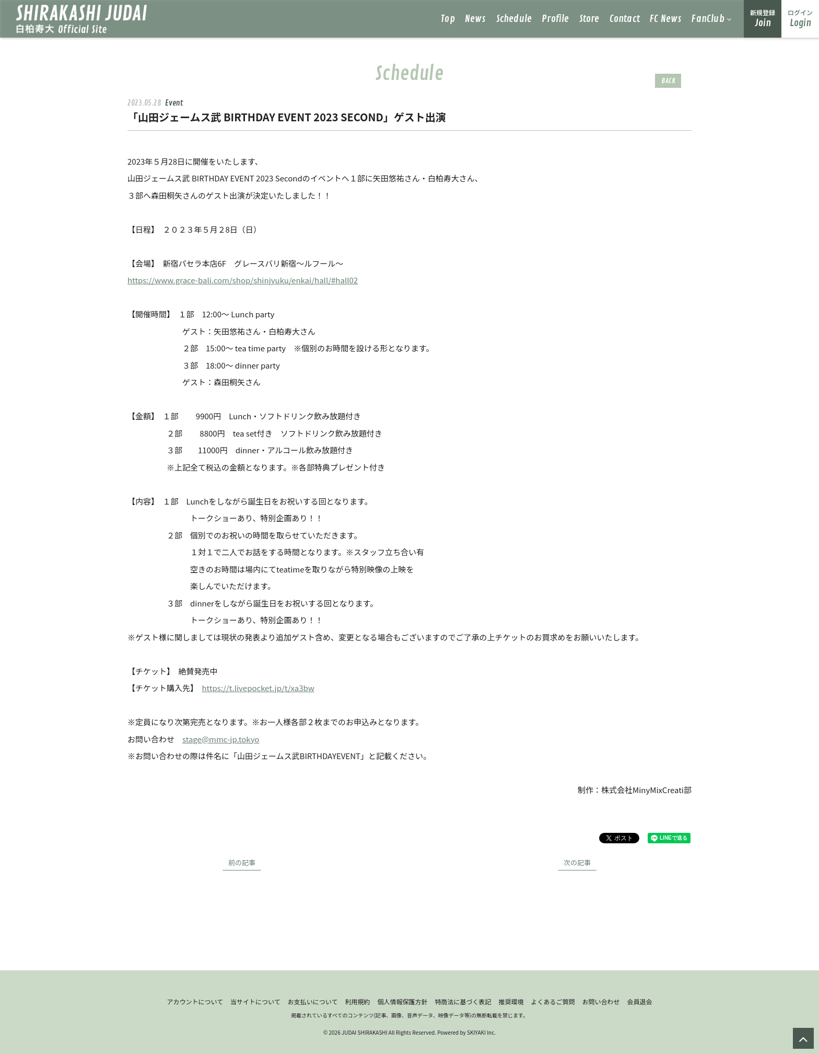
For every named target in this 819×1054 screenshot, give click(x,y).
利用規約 (357, 1001)
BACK (668, 80)
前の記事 (241, 862)
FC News (666, 19)
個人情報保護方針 (402, 1001)
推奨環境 (510, 1001)
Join (762, 18)
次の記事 (577, 862)
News (475, 19)
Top (448, 19)
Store (589, 19)
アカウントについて (195, 1001)
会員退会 (639, 1001)
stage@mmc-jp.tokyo (220, 739)
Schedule (514, 19)
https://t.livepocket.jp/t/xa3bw (258, 687)
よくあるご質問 (553, 1001)
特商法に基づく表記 (463, 1001)
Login (800, 18)
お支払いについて (313, 1001)
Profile (555, 19)
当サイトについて (255, 1001)
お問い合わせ (601, 1001)
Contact (625, 19)
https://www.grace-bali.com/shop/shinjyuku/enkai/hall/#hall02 (242, 279)
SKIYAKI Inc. (481, 1032)
